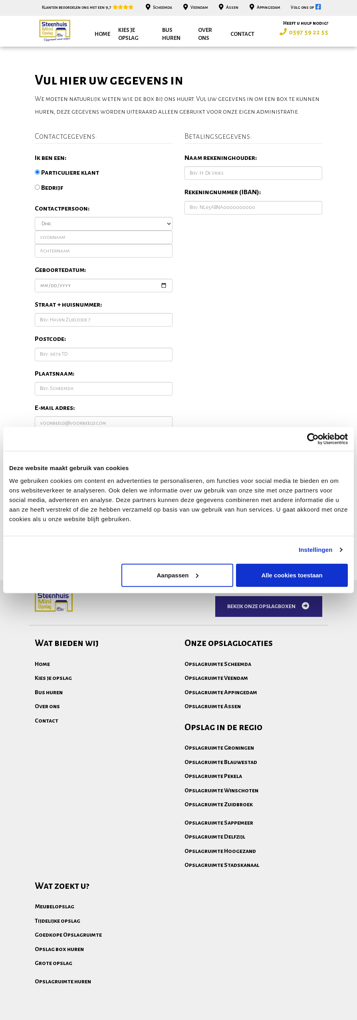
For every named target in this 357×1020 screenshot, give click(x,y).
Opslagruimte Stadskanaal (221, 865)
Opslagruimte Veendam (216, 678)
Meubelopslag (54, 906)
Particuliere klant (67, 172)
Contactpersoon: (62, 208)
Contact (242, 34)
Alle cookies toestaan (291, 574)
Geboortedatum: (60, 270)
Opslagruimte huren (63, 981)
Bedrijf (49, 187)
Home (102, 34)
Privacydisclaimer (135, 1012)
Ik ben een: (50, 157)
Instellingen (316, 549)
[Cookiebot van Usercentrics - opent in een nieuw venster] (313, 439)
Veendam (195, 7)
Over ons (205, 34)
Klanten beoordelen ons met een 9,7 (88, 7)
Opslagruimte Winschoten (221, 790)
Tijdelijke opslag (57, 921)
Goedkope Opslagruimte (68, 934)
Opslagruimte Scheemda (217, 664)
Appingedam (264, 7)
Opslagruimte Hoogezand (220, 851)
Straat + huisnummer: (68, 304)
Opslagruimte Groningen (219, 747)
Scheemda (158, 7)
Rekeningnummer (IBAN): (222, 192)
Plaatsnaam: (54, 373)
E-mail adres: (55, 408)
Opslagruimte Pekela (213, 776)
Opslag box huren (59, 949)
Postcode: (50, 339)
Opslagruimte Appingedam (220, 692)
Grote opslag (53, 963)
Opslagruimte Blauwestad (220, 762)
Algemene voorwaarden (67, 1012)
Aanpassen (177, 574)
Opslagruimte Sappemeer (218, 822)
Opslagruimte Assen (212, 706)
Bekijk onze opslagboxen (268, 606)
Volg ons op (306, 7)
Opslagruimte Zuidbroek (218, 804)
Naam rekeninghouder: (220, 157)
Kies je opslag (128, 34)
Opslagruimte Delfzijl (214, 836)
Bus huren (171, 34)
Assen (228, 7)
